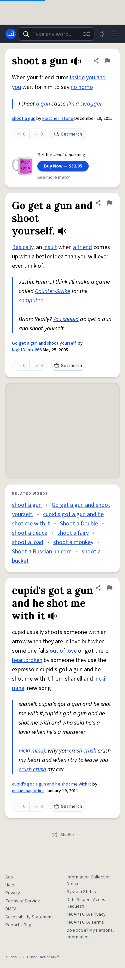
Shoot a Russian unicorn (42, 551)
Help (9, 885)
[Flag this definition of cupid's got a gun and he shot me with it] (109, 587)
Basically (22, 247)
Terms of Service (22, 901)
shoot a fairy (73, 533)
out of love (63, 651)
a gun (43, 104)
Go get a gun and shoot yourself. (44, 343)
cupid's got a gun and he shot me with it (51, 784)
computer (30, 300)
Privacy (12, 893)
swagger (91, 104)
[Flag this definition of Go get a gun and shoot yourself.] (109, 202)
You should (66, 319)
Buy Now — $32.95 (63, 166)
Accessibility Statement (29, 917)
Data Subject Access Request (87, 903)
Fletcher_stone (58, 118)
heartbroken (27, 660)
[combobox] (56, 34)
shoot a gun (23, 118)
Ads (9, 877)
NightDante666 (27, 350)
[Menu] (114, 34)
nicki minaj (32, 751)
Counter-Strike (52, 291)
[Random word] (86, 34)
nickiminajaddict (28, 791)
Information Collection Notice (89, 880)
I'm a (73, 104)
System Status (81, 891)
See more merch (54, 177)
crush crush (82, 751)
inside (77, 77)
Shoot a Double (79, 523)
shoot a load (27, 542)
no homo (82, 87)
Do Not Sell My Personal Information (90, 933)
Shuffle (62, 834)
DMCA (11, 909)
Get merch (68, 134)
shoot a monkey (73, 542)
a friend (82, 247)
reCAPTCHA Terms (85, 922)
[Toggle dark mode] (102, 34)
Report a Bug (18, 925)
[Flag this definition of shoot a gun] (107, 60)
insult (50, 247)
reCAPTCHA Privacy (86, 914)
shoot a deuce (29, 533)
